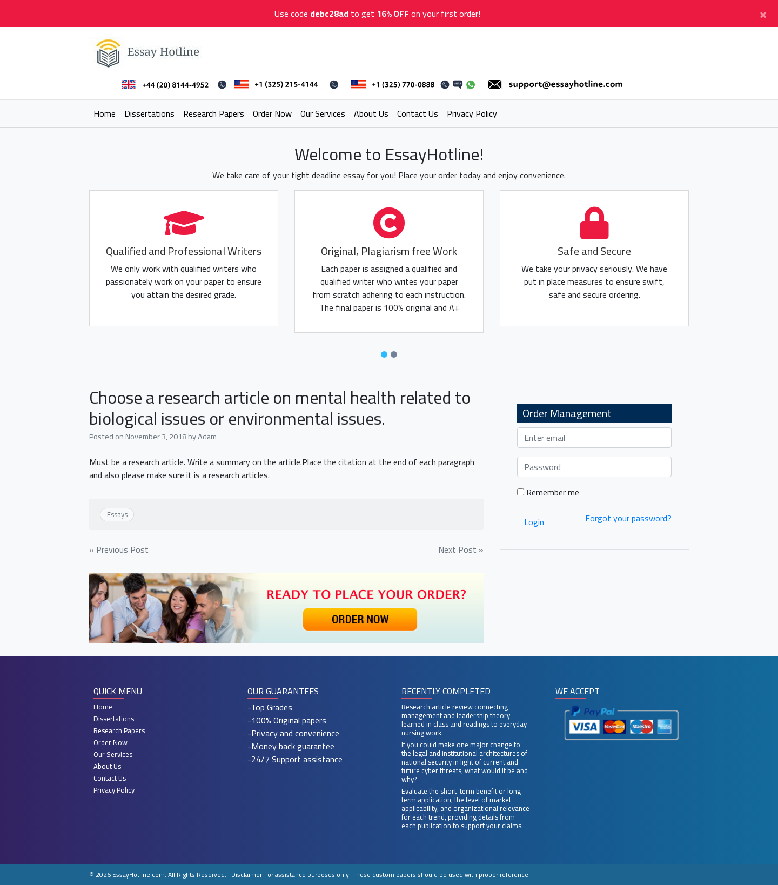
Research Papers (213, 113)
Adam (207, 436)
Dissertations (149, 113)
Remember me (548, 492)
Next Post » (461, 549)
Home (104, 113)
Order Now (272, 113)
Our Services (322, 113)
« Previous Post (119, 549)
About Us (371, 113)
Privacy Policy (472, 113)
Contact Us (417, 113)
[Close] (763, 13)
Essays (117, 514)
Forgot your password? (628, 518)
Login (534, 522)
